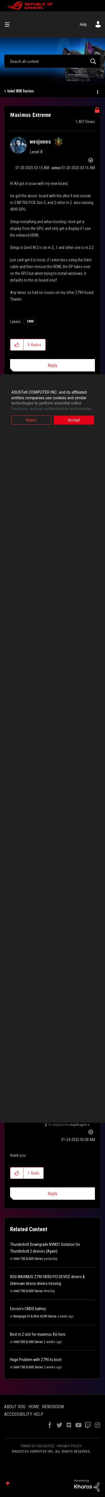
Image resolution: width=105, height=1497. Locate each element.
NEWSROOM (53, 1406)
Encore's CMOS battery (28, 1309)
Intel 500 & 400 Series (28, 1342)
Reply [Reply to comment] (52, 1193)
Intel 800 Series (20, 91)
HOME (33, 1406)
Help (83, 24)
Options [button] (97, 91)
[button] (17, 344)
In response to (68, 1125)
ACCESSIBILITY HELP (23, 1414)
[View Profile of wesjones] (40, 141)
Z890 (30, 321)
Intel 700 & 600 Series (28, 1259)
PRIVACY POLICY (69, 1446)
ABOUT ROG (14, 1406)
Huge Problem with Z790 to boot (36, 1359)
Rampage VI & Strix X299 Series (35, 1316)
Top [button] (7, 1483)
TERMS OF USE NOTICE (37, 1446)
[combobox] (52, 61)
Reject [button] (31, 420)
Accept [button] (74, 420)
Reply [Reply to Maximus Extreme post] (52, 365)
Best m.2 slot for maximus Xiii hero (38, 1334)
